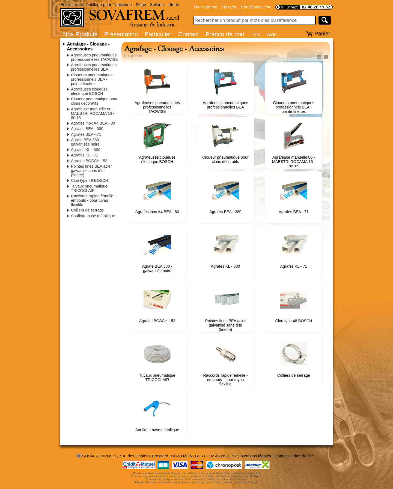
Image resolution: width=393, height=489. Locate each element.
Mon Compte (205, 7)
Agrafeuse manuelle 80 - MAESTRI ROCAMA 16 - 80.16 (92, 113)
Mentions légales (255, 456)
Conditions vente (256, 7)
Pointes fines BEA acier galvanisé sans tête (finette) (91, 170)
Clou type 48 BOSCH (89, 180)
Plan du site (303, 456)
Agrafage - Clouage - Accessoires (88, 46)
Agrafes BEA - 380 (87, 128)
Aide (272, 34)
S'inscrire (229, 7)
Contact (188, 34)
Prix (255, 34)
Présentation (121, 34)
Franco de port (225, 34)
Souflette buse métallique (93, 216)
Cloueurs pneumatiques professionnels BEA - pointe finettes (91, 79)
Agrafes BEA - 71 (86, 134)
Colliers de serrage (87, 210)
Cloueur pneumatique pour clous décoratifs (94, 101)
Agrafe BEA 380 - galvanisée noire (86, 142)
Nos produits (133, 56)
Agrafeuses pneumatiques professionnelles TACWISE (94, 57)
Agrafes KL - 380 (85, 149)
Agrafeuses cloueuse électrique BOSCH (89, 91)
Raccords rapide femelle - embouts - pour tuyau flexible (93, 200)
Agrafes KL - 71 (84, 155)
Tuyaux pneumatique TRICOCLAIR (89, 188)
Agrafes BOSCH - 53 (89, 161)
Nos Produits (80, 34)
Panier (322, 34)
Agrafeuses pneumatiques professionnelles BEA (94, 67)
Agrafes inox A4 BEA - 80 (93, 123)
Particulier (158, 34)
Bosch (256, 476)
